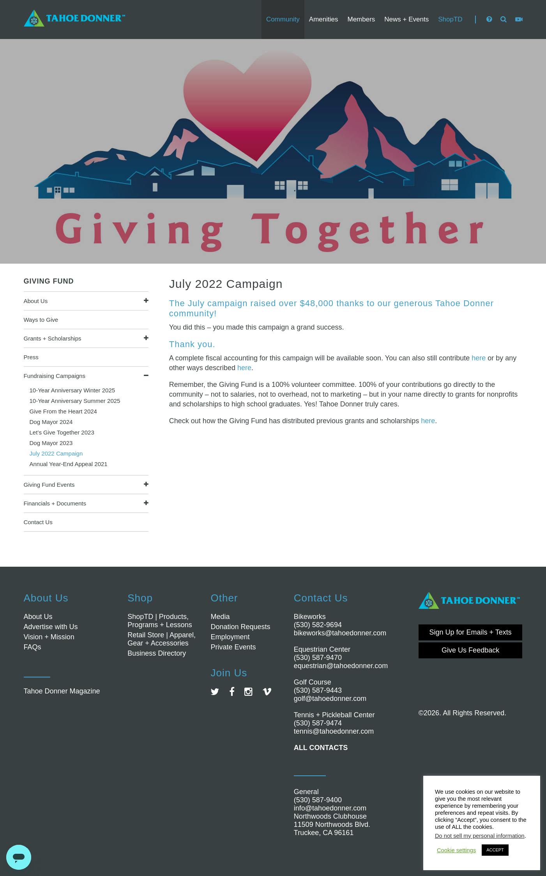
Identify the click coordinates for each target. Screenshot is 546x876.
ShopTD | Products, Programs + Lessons (159, 621)
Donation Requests (240, 627)
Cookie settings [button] (456, 850)
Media (220, 617)
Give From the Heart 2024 (63, 411)
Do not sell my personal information (480, 836)
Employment (229, 637)
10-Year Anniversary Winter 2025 (72, 390)
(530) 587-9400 (318, 800)
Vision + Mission (49, 637)
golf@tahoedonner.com (330, 698)
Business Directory (156, 653)
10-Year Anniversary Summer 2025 (75, 400)
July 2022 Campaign (56, 453)
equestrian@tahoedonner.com (341, 666)
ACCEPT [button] (495, 850)
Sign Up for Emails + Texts (470, 632)
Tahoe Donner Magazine (62, 691)
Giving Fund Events (49, 484)
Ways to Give (41, 319)
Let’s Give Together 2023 (62, 432)
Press (31, 357)
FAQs (32, 647)
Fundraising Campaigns (54, 375)
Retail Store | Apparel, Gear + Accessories (161, 639)
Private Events (233, 647)
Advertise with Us (51, 627)
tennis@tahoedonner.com (334, 731)
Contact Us (38, 522)
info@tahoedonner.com (330, 808)
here (479, 358)
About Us (36, 301)
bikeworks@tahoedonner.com (340, 633)
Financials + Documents (55, 503)
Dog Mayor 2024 (51, 421)
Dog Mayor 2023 (51, 443)
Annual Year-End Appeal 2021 (69, 464)
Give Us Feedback (470, 650)
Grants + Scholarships (52, 338)
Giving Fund (49, 281)
